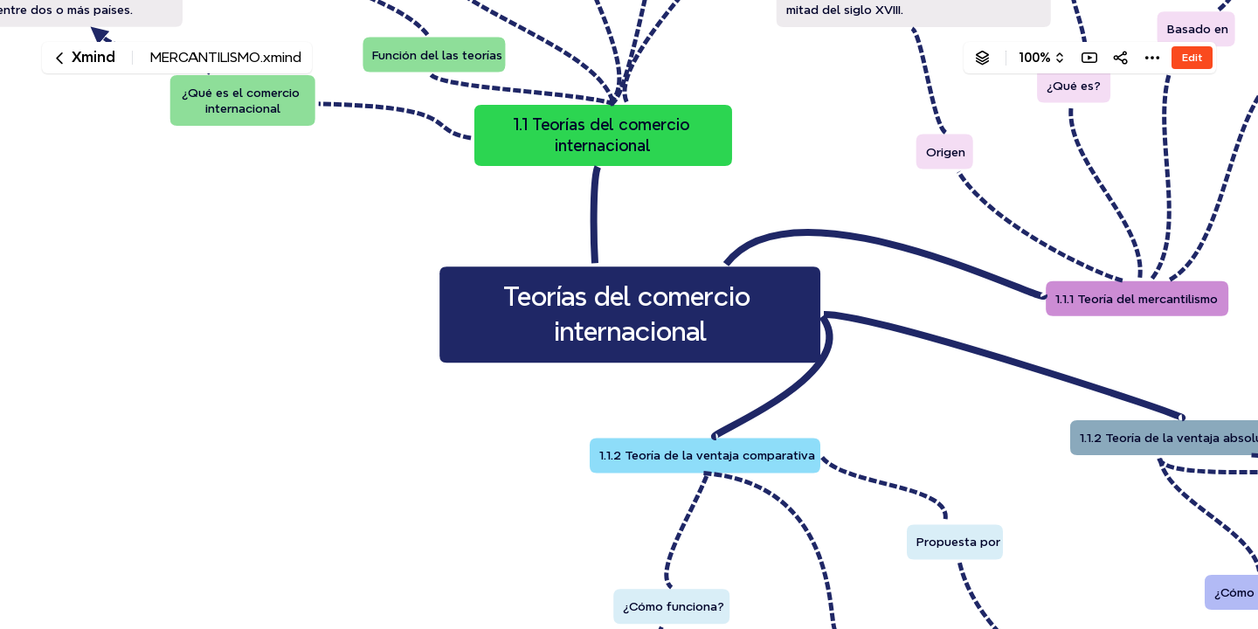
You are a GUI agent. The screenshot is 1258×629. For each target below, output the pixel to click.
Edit (1192, 57)
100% (1035, 58)
